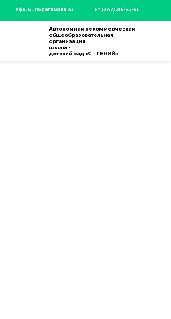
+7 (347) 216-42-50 (117, 9)
